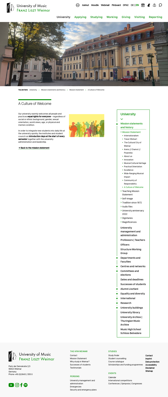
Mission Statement (76, 90)
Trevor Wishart (130, 139)
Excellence (128, 170)
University (63, 17)
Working (112, 17)
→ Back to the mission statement (33, 148)
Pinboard (116, 5)
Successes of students (133, 284)
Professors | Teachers (133, 239)
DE (132, 5)
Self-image (127, 198)
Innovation (128, 159)
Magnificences (129, 222)
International (128, 298)
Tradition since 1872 (132, 202)
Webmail (105, 5)
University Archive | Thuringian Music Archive (131, 321)
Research (126, 302)
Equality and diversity (133, 293)
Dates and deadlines (132, 279)
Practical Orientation (133, 166)
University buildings (132, 307)
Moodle (95, 5)
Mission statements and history (53, 90)
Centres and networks (133, 266)
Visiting (139, 17)
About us (128, 156)
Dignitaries (127, 218)
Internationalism (131, 135)
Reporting (155, 17)
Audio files (127, 206)
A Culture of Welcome (96, 90)
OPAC (126, 5)
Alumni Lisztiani (129, 288)
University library (130, 312)
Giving (126, 17)
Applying (80, 17)
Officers (125, 244)
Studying (96, 17)
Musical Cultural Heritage (135, 163)
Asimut (85, 5)
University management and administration (131, 231)
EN (137, 5)
